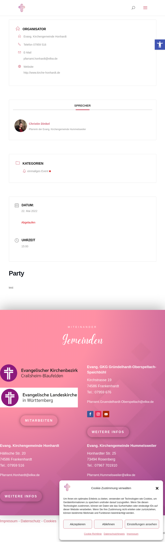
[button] (157, 488)
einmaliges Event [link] (37, 171)
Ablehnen (108, 524)
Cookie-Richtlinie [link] (93, 534)
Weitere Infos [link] (108, 440)
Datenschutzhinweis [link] (114, 534)
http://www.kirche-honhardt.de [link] (42, 72)
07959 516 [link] (39, 44)
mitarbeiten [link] (39, 428)
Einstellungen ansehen (142, 524)
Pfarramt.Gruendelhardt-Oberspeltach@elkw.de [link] (120, 409)
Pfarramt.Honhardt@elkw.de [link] (20, 483)
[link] (160, 44)
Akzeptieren (77, 524)
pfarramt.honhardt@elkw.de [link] (41, 58)
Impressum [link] (132, 534)
